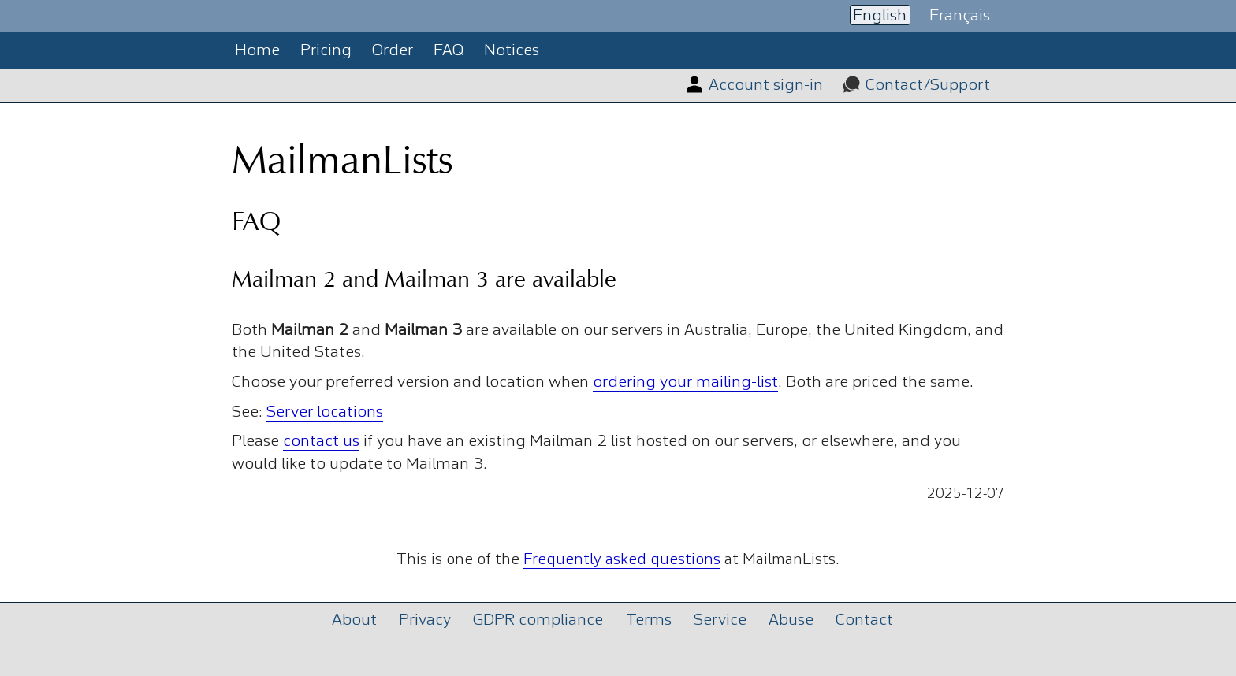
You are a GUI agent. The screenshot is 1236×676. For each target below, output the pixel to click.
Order (392, 51)
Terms (649, 620)
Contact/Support (928, 85)
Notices (511, 51)
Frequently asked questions (621, 560)
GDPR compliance (538, 620)
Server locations (324, 412)
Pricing (326, 51)
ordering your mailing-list (685, 382)
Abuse (791, 620)
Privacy (425, 620)
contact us (321, 441)
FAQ (449, 51)
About (354, 620)
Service (720, 620)
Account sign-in (766, 85)
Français (959, 15)
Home (257, 51)
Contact (864, 620)
